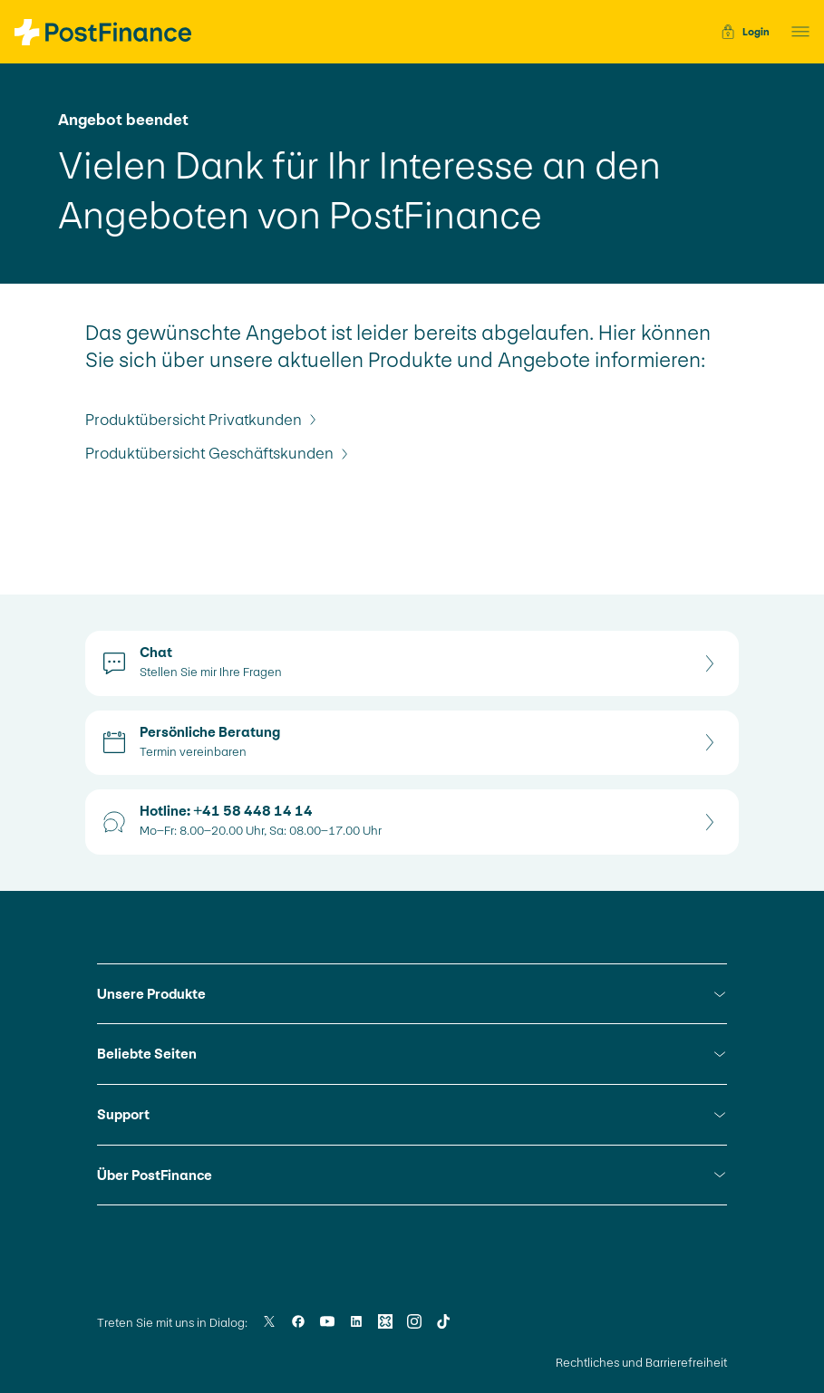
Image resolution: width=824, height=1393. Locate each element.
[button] (794, 31)
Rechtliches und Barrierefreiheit (641, 1362)
